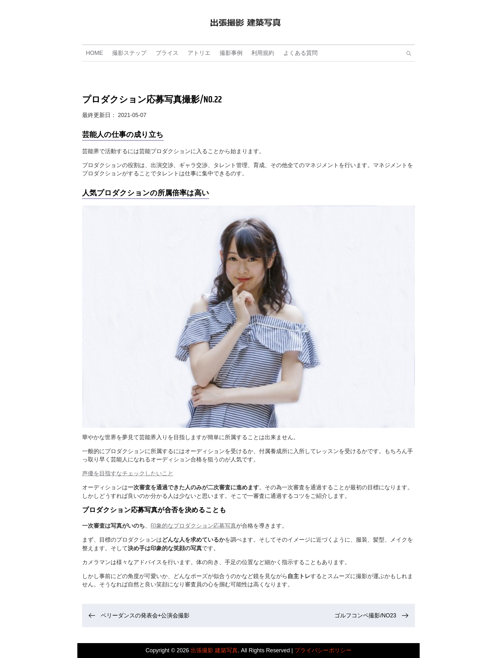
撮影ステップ (129, 53)
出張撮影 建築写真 (214, 650)
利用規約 (262, 53)
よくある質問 (300, 53)
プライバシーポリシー (323, 650)
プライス (167, 53)
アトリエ (199, 53)
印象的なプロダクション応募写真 (193, 526)
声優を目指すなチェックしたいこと (127, 473)
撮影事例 (231, 53)
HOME (94, 53)
